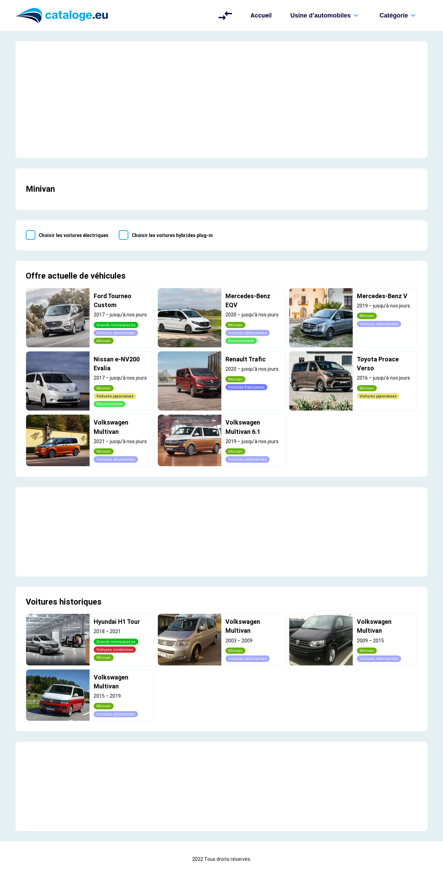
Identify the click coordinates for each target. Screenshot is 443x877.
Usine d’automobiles (325, 15)
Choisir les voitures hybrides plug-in (172, 235)
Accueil (261, 15)
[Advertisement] (221, 100)
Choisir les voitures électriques (73, 235)
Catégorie (399, 15)
